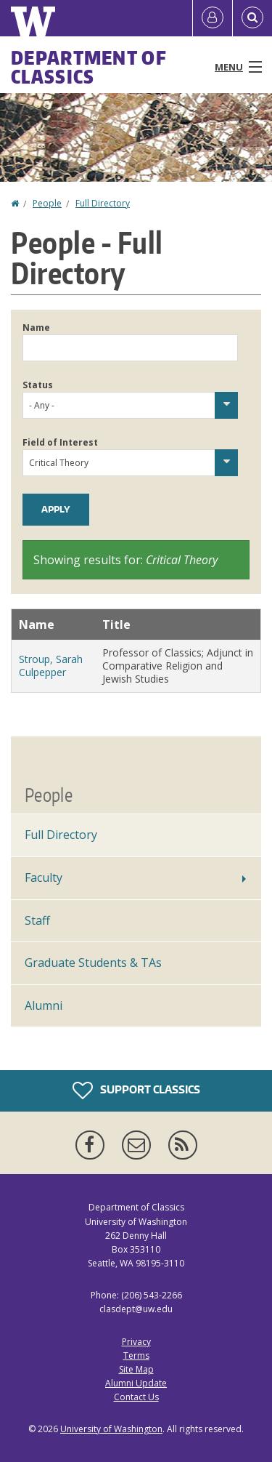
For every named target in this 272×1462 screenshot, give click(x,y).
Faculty (43, 877)
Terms (136, 1355)
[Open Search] (252, 18)
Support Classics (136, 1090)
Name (36, 327)
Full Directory (102, 203)
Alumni (43, 1005)
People (47, 203)
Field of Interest (60, 442)
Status (37, 385)
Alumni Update (136, 1383)
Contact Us (136, 1397)
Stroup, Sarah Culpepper (51, 665)
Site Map (136, 1369)
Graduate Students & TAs (93, 963)
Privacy (136, 1342)
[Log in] (212, 18)
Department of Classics (89, 67)
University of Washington (111, 1429)
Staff (37, 920)
